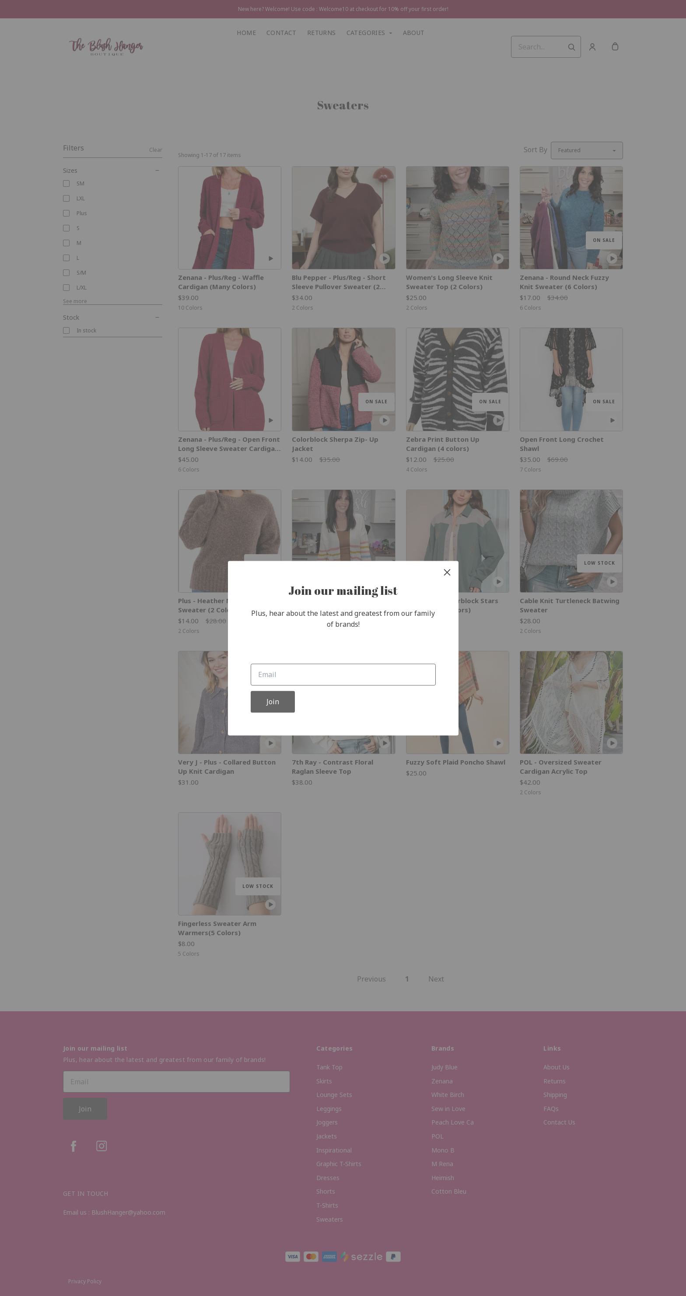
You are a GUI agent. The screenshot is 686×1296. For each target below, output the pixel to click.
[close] (447, 572)
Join (272, 701)
